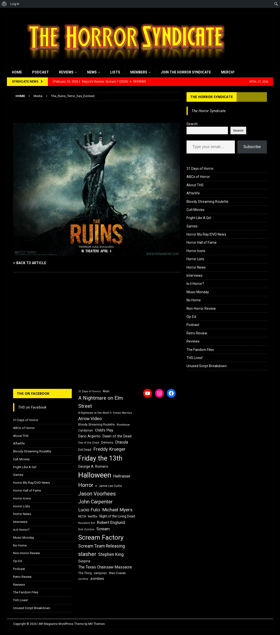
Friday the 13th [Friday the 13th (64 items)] (100, 458)
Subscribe (252, 147)
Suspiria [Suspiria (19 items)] (84, 561)
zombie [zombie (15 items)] (83, 579)
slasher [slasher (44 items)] (87, 554)
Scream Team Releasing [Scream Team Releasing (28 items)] (101, 546)
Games (192, 226)
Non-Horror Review (201, 308)
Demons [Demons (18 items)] (107, 442)
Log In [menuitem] (14, 4)
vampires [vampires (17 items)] (100, 573)
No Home (194, 300)
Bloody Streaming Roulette (207, 202)
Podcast (40, 72)
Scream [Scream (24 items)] (103, 529)
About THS (195, 185)
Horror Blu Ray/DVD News (206, 234)
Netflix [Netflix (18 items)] (92, 516)
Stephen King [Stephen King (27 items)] (111, 554)
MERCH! (227, 72)
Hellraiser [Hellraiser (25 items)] (122, 476)
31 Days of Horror (200, 169)
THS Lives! (195, 358)
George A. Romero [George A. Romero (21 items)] (93, 466)
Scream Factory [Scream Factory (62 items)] (101, 537)
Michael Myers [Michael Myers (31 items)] (117, 510)
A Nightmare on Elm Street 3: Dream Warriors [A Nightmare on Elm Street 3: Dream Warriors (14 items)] (105, 412)
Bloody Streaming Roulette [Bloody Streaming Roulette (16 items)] (96, 424)
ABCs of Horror (198, 177)
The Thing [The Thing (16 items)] (85, 573)
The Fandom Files (200, 350)
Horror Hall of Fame (202, 242)
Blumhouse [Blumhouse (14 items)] (123, 424)
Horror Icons (196, 251)
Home (17, 72)
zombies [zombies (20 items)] (97, 579)
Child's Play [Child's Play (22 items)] (104, 430)
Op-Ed (191, 317)
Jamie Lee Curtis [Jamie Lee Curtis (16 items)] (110, 486)
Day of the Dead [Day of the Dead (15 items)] (88, 442)
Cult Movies (196, 210)
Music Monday (198, 292)
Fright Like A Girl (199, 218)
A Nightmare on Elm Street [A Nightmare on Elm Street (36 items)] (100, 402)
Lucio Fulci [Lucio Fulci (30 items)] (89, 510)
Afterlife (193, 193)
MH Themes (96, 624)
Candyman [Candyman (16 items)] (85, 430)
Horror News (196, 267)
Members (138, 72)
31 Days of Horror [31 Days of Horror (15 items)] (89, 391)
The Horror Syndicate (211, 96)
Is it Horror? (195, 284)
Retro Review (197, 333)
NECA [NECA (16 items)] (82, 516)
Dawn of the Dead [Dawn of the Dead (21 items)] (117, 436)
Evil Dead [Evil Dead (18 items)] (84, 449)
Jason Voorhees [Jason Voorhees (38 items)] (97, 494)
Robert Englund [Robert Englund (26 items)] (111, 522)
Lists (115, 72)
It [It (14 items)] (96, 486)
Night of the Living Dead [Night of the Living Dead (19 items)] (117, 516)
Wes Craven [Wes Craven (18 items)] (117, 573)
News (92, 72)
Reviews (66, 72)
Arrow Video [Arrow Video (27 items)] (90, 418)
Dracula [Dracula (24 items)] (121, 442)
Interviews (195, 275)
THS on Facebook (33, 393)
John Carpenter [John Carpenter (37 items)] (95, 502)
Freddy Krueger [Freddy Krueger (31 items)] (109, 449)
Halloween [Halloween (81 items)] (94, 475)
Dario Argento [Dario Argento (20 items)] (89, 436)
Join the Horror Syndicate (186, 72)
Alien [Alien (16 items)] (106, 391)
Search (192, 124)
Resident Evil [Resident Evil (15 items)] (86, 523)
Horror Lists (195, 259)
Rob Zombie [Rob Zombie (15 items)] (86, 529)
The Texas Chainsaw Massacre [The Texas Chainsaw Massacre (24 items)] (105, 567)
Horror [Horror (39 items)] (85, 485)
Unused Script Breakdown (207, 366)
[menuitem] (4, 4)
